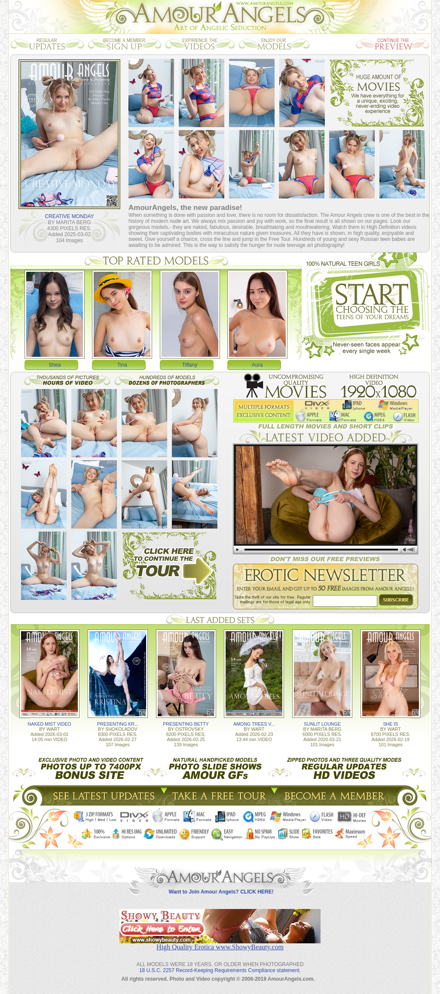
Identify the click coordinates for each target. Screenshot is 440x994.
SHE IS (390, 724)
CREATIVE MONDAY (69, 216)
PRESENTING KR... (117, 724)
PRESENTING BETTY (186, 724)
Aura (257, 365)
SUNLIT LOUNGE (322, 724)
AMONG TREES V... (254, 724)
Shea (55, 365)
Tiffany (189, 365)
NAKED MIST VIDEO (49, 724)
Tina (122, 365)
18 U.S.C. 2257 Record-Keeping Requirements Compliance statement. (220, 970)
